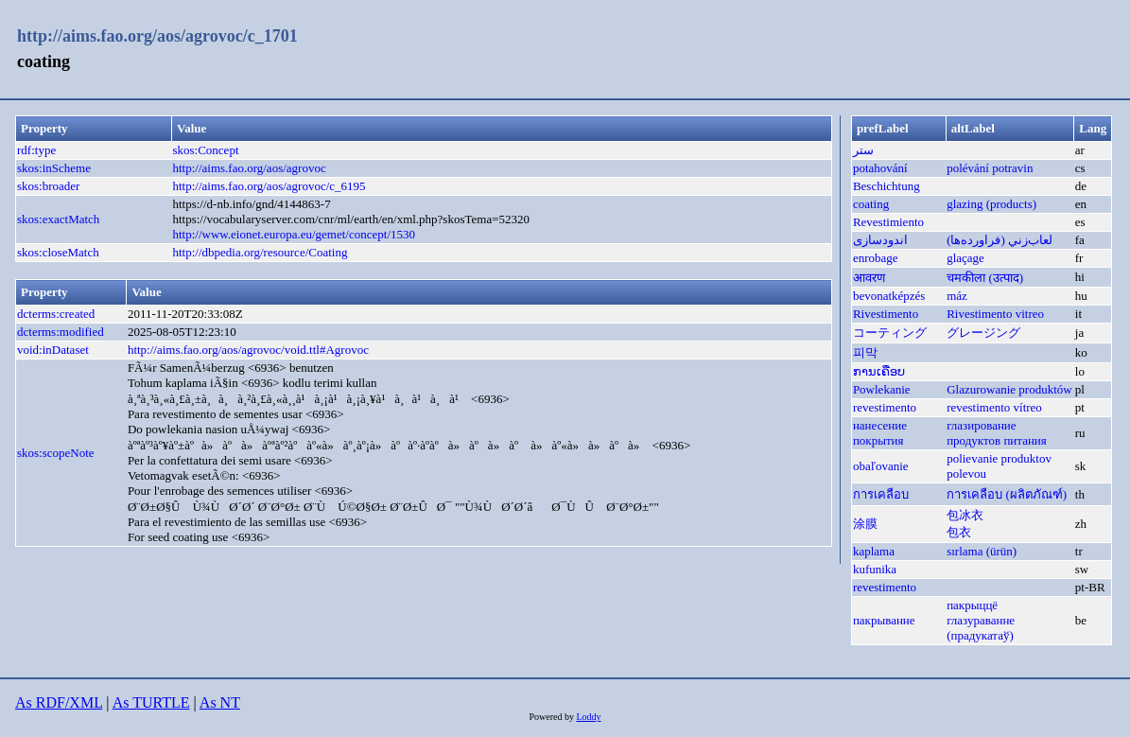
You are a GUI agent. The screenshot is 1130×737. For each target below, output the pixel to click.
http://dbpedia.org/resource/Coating (259, 252)
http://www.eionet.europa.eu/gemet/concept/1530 (293, 234)
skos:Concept (205, 150)
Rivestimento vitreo (995, 314)
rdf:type (36, 150)
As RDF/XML (58, 702)
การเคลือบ (881, 494)
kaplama (874, 551)
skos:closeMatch (58, 252)
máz (957, 296)
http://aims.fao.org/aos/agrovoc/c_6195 (268, 186)
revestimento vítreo (994, 407)
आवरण (869, 278)
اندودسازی (880, 240)
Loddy (588, 716)
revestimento (884, 407)
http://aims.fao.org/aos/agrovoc (248, 168)
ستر (863, 150)
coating (871, 204)
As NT (220, 702)
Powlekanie (882, 389)
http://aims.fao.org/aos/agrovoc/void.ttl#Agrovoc (248, 349)
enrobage (875, 258)
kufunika (874, 569)
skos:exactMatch (58, 219)
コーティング (890, 332)
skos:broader (48, 186)
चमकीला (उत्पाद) (985, 278)
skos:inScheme (54, 168)
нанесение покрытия (880, 432)
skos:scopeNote (56, 453)
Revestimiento (888, 222)
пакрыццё (972, 605)
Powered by (552, 716)
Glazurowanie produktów (1009, 389)
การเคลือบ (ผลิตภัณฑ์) (1007, 494)
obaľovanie (881, 466)
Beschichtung (886, 186)
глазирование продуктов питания (997, 432)
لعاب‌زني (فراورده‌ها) (999, 240)
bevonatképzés (889, 296)
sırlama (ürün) (982, 551)
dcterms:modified (60, 332)
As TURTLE (151, 702)
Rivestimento (885, 314)
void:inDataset (53, 349)
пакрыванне (884, 620)
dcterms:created (56, 314)
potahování (880, 168)
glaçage (965, 258)
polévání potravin (990, 168)
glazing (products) (991, 204)
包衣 (959, 532)
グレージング (983, 332)
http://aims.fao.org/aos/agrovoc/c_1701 (157, 35)
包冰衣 (965, 515)
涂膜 (865, 524)
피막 (865, 352)
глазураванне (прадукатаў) (981, 627)
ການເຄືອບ (879, 371)
